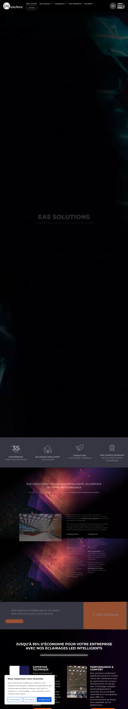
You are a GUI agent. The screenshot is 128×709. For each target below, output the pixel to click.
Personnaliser (15, 700)
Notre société (31, 3)
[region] (30, 689)
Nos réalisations (75, 3)
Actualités (88, 3)
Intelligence (60, 4)
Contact (31, 8)
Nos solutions (44, 4)
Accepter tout (44, 700)
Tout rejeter (29, 700)
